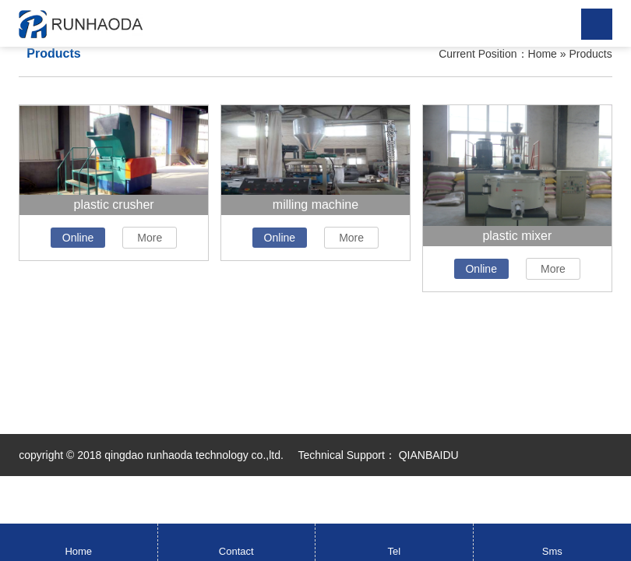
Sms (552, 551)
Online (77, 237)
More (149, 237)
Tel (393, 551)
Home (542, 54)
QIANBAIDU (427, 455)
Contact (236, 551)
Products (590, 54)
